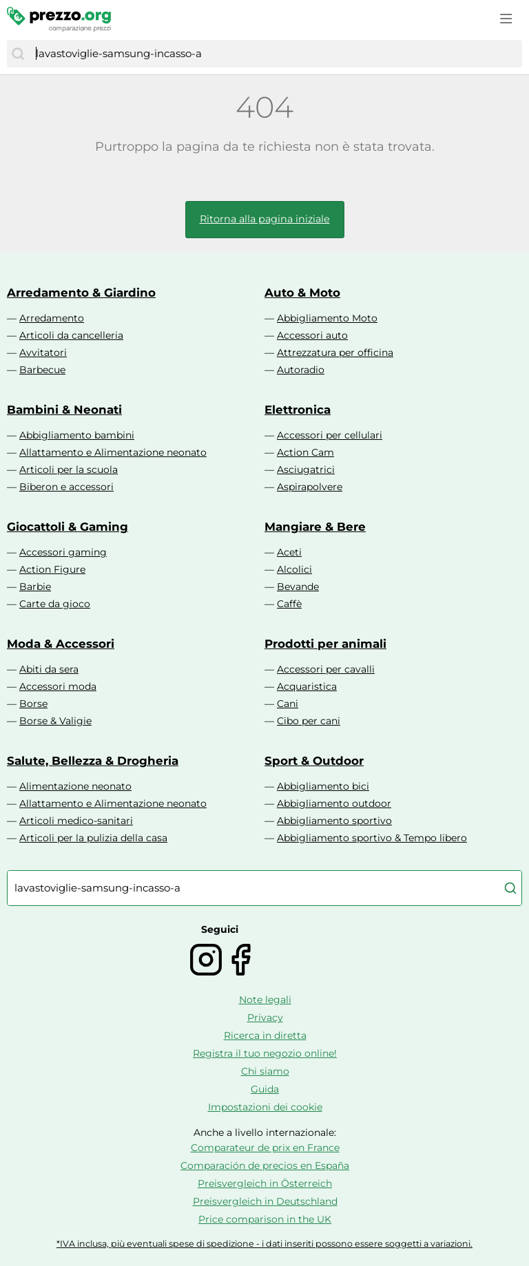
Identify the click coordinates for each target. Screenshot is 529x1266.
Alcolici (294, 569)
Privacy (265, 1017)
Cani (287, 703)
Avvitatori (43, 352)
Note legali (265, 999)
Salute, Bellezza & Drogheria (92, 761)
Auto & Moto (302, 292)
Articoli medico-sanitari (76, 820)
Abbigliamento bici (323, 786)
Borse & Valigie (55, 721)
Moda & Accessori (60, 644)
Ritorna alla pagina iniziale (265, 219)
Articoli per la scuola (68, 469)
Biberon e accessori (66, 487)
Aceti (289, 552)
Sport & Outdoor (314, 761)
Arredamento (51, 318)
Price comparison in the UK (264, 1219)
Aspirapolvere (309, 487)
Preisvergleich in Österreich (265, 1183)
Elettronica (297, 409)
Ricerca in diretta (265, 1035)
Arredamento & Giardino (81, 292)
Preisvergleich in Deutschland (265, 1201)
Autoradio (300, 369)
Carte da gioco (54, 604)
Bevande (298, 586)
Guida (265, 1089)
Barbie (35, 586)
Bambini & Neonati (64, 409)
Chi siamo (265, 1071)
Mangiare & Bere (315, 527)
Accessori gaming (63, 552)
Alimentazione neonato (75, 786)
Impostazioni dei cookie (265, 1107)
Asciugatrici (306, 469)
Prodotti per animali (325, 644)
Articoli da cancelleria (71, 335)
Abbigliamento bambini (76, 435)
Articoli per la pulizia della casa (93, 838)
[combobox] (275, 53)
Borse (33, 703)
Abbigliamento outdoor (334, 803)
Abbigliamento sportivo (334, 820)
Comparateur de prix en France (265, 1147)
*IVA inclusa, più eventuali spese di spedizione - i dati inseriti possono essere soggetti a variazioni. (264, 1243)
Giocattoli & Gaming (67, 527)
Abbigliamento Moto (327, 318)
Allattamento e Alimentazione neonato (113, 452)
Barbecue (42, 369)
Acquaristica (307, 686)
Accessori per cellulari (329, 435)
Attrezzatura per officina (335, 352)
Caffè (289, 604)
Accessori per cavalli (326, 669)
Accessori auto (312, 335)
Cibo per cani (308, 721)
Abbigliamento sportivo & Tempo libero (372, 838)
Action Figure (52, 569)
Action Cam (305, 452)
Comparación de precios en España (264, 1165)
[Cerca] (18, 53)
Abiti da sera (49, 669)
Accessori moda (57, 686)
